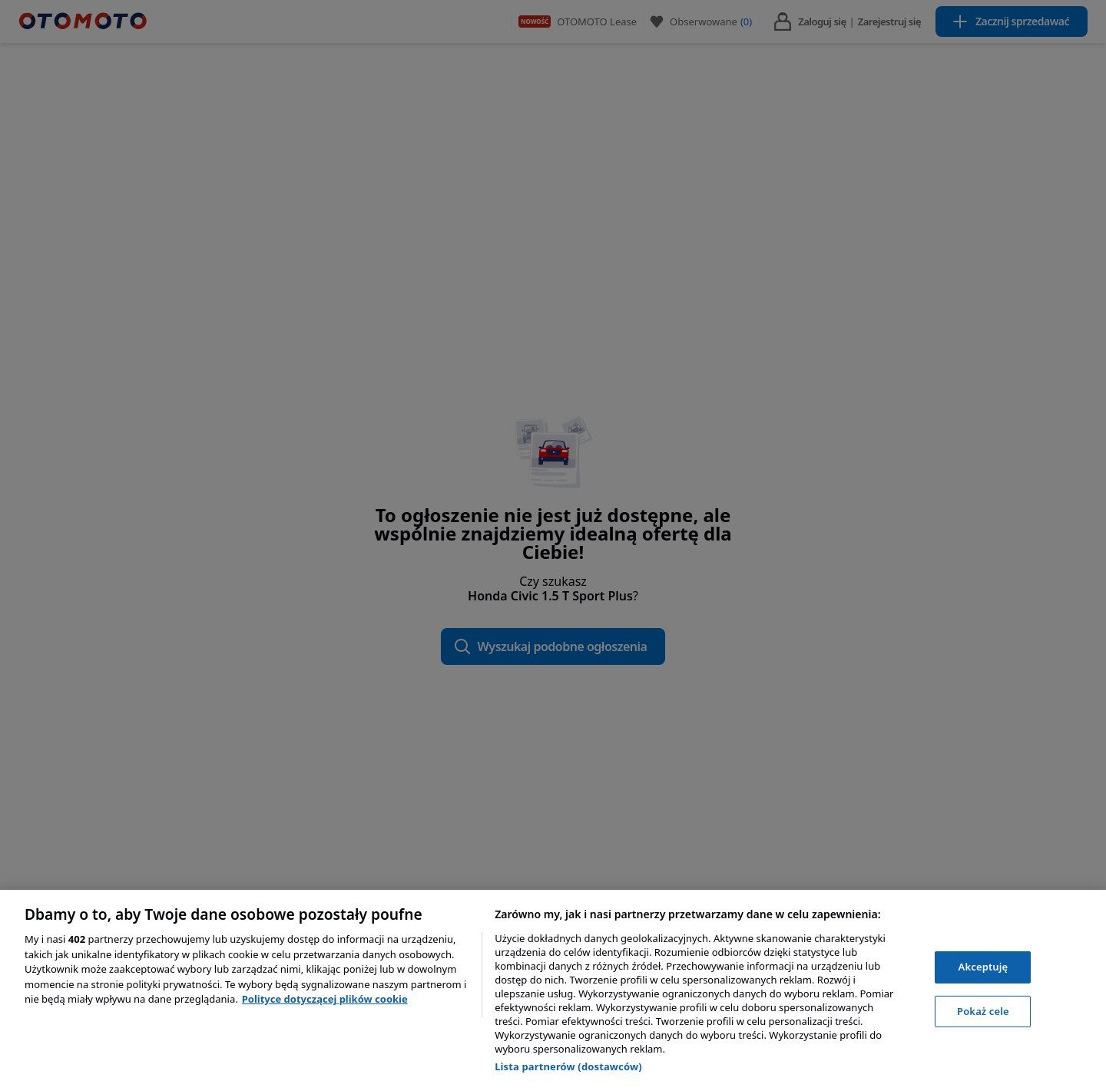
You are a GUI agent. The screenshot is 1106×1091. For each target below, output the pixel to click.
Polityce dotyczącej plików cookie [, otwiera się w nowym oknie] (325, 999)
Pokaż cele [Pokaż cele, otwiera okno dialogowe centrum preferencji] (983, 1011)
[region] (553, 990)
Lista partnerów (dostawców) (568, 1066)
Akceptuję (983, 967)
